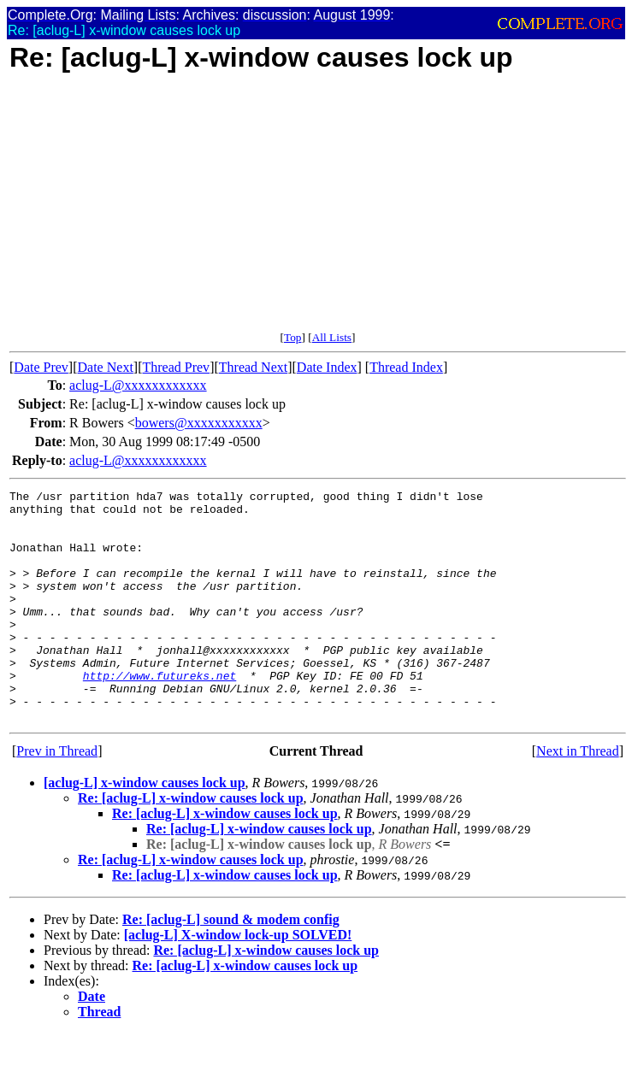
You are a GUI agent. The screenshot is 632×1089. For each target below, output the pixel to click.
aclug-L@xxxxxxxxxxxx (137, 385)
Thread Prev (176, 367)
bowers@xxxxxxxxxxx (199, 422)
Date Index (327, 367)
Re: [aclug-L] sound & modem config (231, 965)
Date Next (105, 367)
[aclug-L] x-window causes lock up (144, 828)
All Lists (331, 337)
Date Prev (41, 367)
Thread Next (253, 367)
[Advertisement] (317, 211)
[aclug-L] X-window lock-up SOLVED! (238, 981)
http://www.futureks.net (159, 713)
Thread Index (406, 367)
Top (293, 337)
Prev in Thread (56, 797)
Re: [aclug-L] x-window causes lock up (191, 844)
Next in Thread (577, 797)
